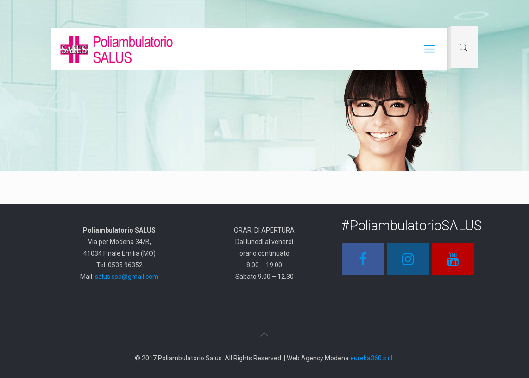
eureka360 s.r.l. (372, 358)
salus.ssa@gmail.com (126, 276)
